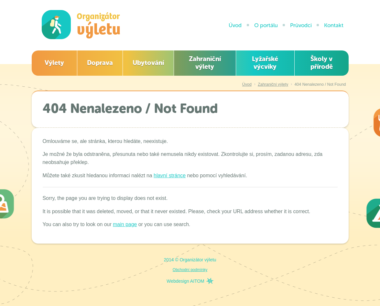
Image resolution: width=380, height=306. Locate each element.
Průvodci (301, 25)
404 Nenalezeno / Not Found (320, 84)
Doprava (100, 63)
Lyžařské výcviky (265, 63)
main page (125, 224)
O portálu (266, 25)
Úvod (235, 25)
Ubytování (148, 63)
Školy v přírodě (321, 63)
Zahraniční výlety (205, 63)
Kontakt (333, 25)
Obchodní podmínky (190, 270)
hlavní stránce (170, 175)
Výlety (54, 63)
